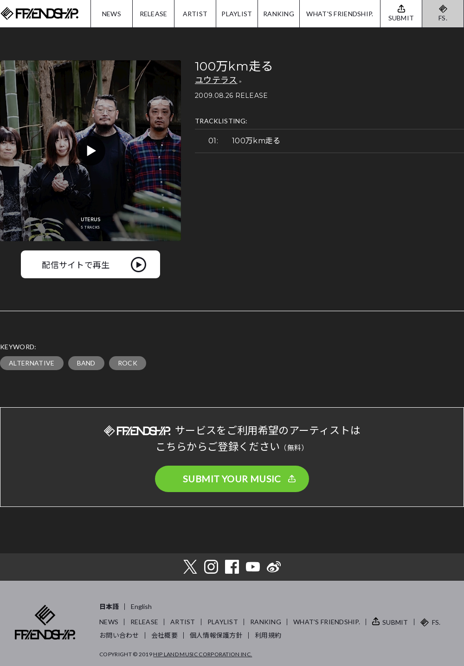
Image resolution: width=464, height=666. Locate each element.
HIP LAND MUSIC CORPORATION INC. (202, 654)
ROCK (127, 363)
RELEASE (154, 14)
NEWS (111, 14)
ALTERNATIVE (32, 363)
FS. (442, 18)
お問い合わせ (119, 635)
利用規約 (268, 635)
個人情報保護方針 (216, 635)
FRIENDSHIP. (39, 13)
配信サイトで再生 (76, 264)
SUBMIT (395, 622)
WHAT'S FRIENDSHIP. (339, 14)
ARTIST (195, 14)
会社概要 (164, 635)
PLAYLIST (236, 14)
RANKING (278, 14)
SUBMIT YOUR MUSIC (232, 478)
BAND (86, 363)
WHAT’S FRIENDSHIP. (326, 622)
